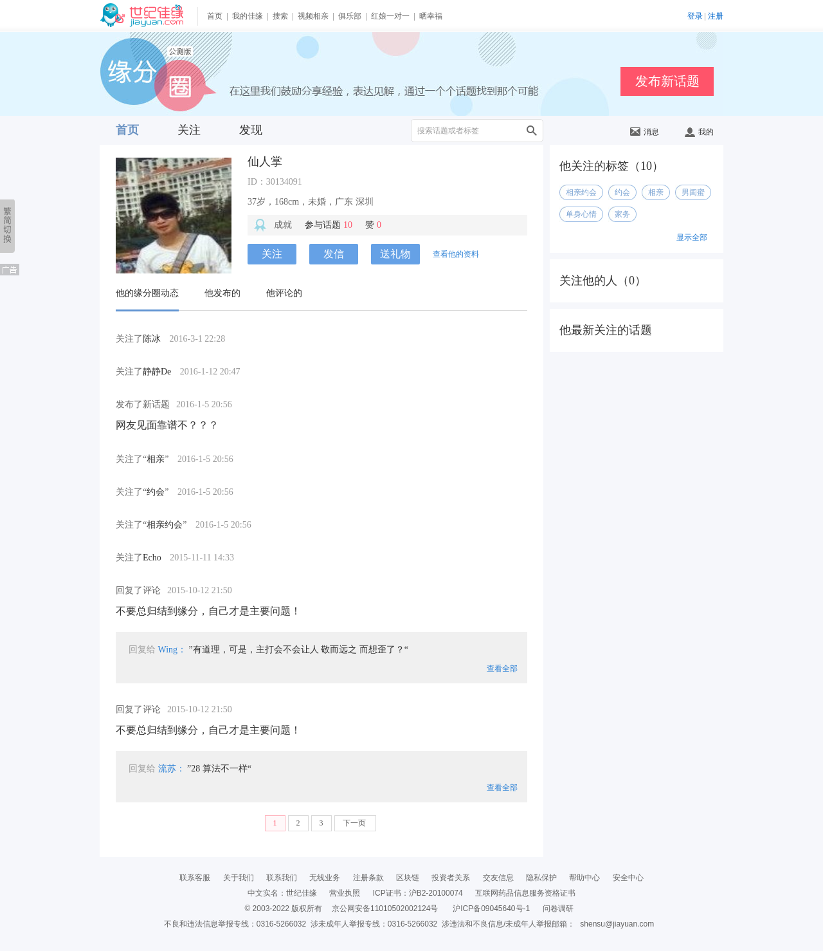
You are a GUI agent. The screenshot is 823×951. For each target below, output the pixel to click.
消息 (644, 131)
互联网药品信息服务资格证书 (525, 893)
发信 (333, 253)
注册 (715, 16)
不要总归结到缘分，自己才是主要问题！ (208, 610)
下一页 (355, 822)
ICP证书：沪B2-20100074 (418, 893)
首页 (214, 16)
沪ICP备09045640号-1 (491, 908)
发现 (250, 130)
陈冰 (152, 339)
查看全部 (502, 668)
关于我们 (238, 877)
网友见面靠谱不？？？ (167, 425)
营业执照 (344, 893)
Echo (152, 557)
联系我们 (281, 877)
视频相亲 (313, 16)
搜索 (280, 16)
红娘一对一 (390, 16)
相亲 (156, 459)
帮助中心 (584, 877)
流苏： (171, 768)
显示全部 (691, 237)
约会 (156, 492)
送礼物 (395, 253)
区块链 (407, 877)
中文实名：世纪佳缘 (282, 893)
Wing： (172, 649)
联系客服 (194, 877)
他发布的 (222, 293)
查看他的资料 (456, 254)
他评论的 (284, 293)
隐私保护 (541, 877)
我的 (699, 131)
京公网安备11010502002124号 (385, 908)
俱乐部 (349, 16)
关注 (189, 130)
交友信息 (498, 877)
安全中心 (628, 877)
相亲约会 (165, 525)
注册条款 (368, 877)
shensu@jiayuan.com (617, 923)
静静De (157, 371)
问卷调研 (558, 908)
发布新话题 (667, 81)
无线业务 (324, 877)
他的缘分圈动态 (147, 293)
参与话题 (328, 225)
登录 (695, 16)
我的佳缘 (247, 16)
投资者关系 (450, 877)
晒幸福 (430, 16)
